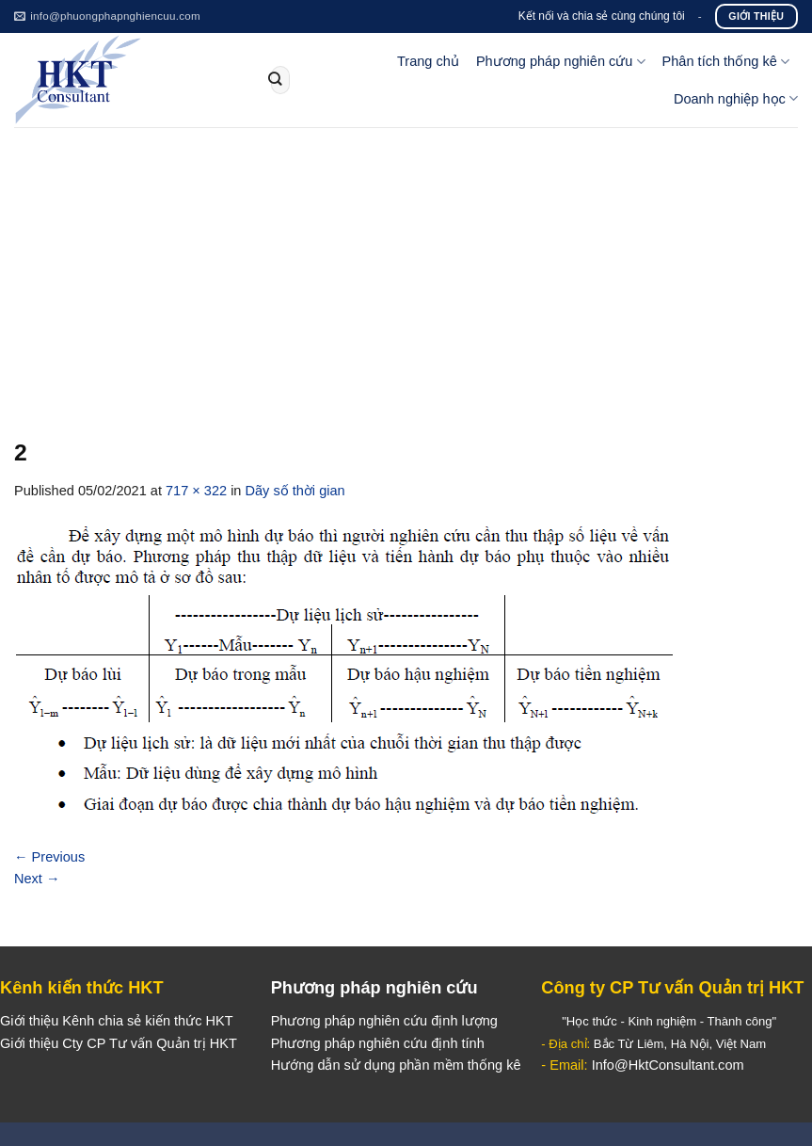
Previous (49, 856)
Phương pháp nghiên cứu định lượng (384, 1020)
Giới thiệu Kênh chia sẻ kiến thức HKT (116, 1020)
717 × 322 (196, 490)
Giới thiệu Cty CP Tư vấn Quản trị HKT (118, 1043)
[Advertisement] (406, 268)
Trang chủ (428, 61)
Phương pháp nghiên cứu (560, 62)
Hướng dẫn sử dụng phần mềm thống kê (396, 1065)
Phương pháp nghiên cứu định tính (378, 1043)
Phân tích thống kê (725, 62)
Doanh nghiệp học (736, 98)
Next (37, 878)
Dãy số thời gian (295, 490)
